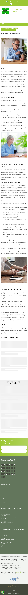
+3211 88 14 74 (15, 11)
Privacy (14, 590)
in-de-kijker (15, 28)
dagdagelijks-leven (8, 28)
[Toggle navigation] (3, 24)
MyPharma (13, 591)
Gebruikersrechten (22, 588)
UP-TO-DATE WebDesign (16, 593)
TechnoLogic (18, 591)
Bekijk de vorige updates (5, 453)
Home (2, 28)
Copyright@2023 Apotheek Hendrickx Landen (10, 588)
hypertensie (7, 90)
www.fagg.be (18, 572)
